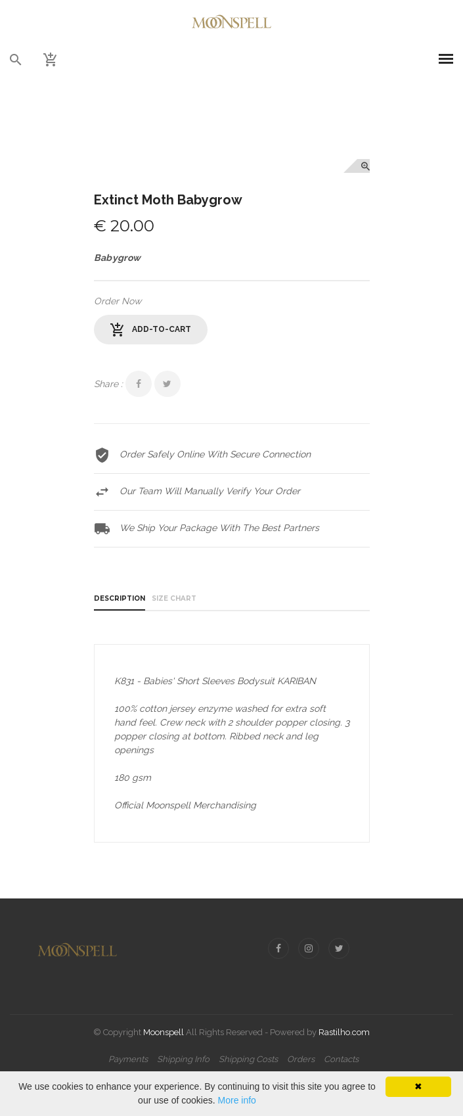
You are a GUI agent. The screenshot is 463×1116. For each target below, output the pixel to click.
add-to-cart (150, 330)
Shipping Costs (248, 1059)
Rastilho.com (344, 1032)
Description (119, 598)
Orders (301, 1059)
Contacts (341, 1059)
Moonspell (163, 1032)
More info (237, 1100)
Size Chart (174, 598)
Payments (128, 1059)
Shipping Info (183, 1059)
